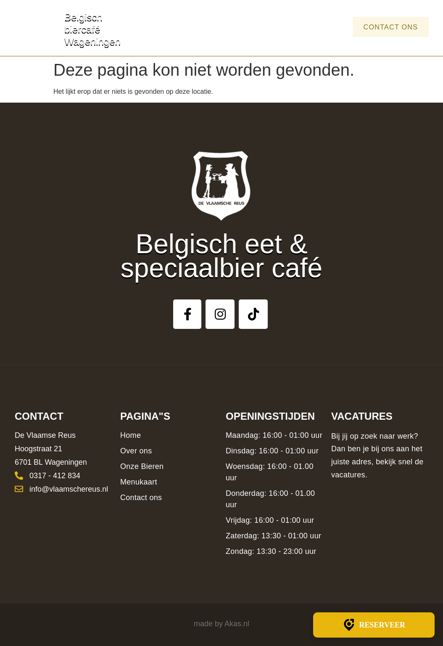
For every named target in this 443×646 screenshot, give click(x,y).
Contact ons (386, 27)
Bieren (261, 27)
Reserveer (374, 625)
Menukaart (311, 27)
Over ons (219, 27)
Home (180, 27)
